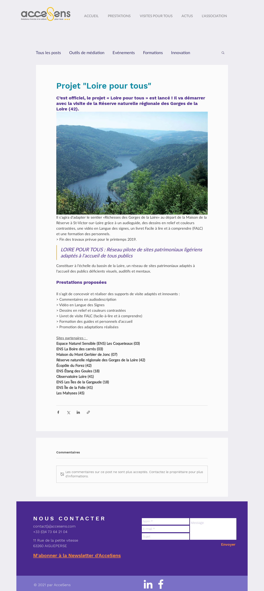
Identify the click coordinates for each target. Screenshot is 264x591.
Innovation (180, 52)
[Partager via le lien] (88, 412)
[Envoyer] (228, 544)
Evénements (124, 52)
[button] (215, 14)
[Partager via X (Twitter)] (68, 412)
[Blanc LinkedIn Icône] (148, 584)
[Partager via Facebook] (58, 412)
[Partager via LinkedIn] (78, 412)
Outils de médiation (86, 52)
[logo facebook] (161, 584)
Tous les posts (48, 52)
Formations (153, 52)
